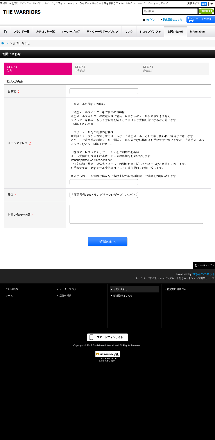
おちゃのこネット (203, 274)
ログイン (150, 19)
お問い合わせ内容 (19, 214)
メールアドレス (18, 143)
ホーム (9, 295)
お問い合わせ (120, 289)
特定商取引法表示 (176, 289)
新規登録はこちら (172, 19)
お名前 (12, 91)
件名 (11, 194)
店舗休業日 (65, 295)
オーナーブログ (67, 289)
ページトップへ (206, 265)
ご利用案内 (12, 289)
